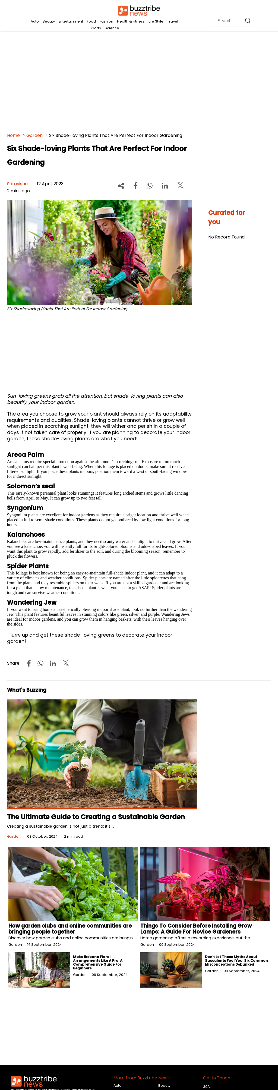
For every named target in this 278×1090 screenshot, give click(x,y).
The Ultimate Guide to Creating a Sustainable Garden (96, 816)
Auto (35, 21)
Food (91, 21)
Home (13, 135)
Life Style (156, 21)
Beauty (49, 21)
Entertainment (71, 21)
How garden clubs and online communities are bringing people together (70, 928)
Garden (34, 135)
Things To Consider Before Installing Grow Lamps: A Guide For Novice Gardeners (196, 928)
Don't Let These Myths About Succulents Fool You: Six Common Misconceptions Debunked (236, 960)
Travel (172, 21)
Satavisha (17, 184)
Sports (95, 28)
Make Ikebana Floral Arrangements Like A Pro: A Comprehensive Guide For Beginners (97, 962)
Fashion (106, 21)
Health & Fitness (131, 21)
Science (112, 28)
